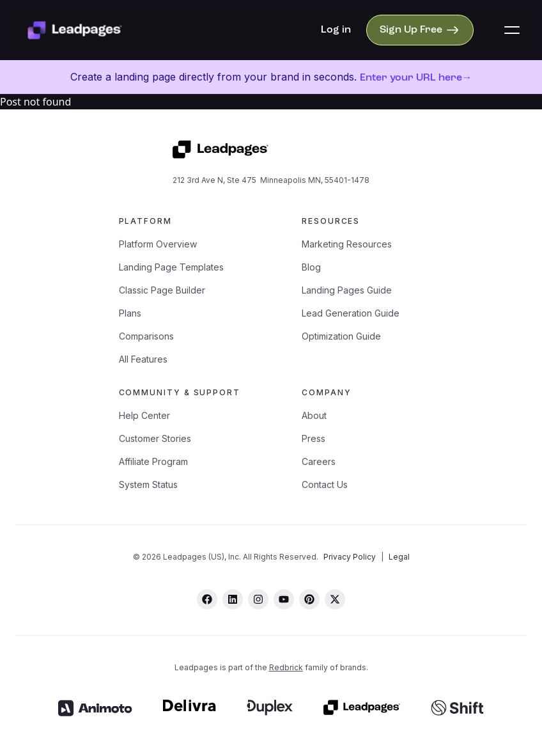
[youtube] (284, 599)
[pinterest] (309, 599)
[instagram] (258, 599)
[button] (512, 30)
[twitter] (335, 599)
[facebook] (207, 599)
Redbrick (286, 667)
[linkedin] (232, 599)
